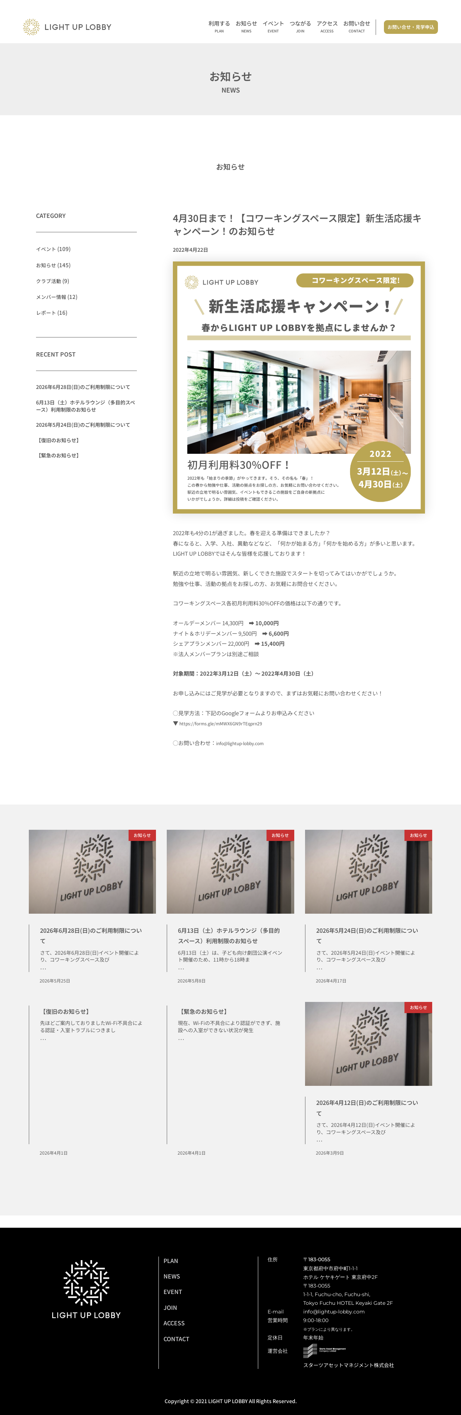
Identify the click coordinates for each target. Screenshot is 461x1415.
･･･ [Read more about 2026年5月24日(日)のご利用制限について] (319, 969)
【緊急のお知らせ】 (58, 455)
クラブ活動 (49, 280)
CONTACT (176, 1339)
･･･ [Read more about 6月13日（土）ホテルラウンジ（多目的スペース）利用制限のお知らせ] (181, 980)
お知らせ (246, 27)
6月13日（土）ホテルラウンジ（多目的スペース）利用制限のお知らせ (85, 405)
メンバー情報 (52, 296)
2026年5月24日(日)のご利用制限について (83, 424)
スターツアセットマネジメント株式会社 (348, 1365)
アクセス (327, 27)
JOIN (170, 1307)
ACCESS (174, 1323)
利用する (219, 27)
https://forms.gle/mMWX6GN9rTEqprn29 (229, 723)
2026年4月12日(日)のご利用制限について (368, 1118)
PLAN (171, 1260)
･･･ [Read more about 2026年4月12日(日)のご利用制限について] (319, 1153)
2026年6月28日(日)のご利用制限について (83, 386)
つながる (300, 27)
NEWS (172, 1276)
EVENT (173, 1291)
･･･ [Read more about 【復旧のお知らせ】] (43, 1051)
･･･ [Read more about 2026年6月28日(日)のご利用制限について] (43, 969)
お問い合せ (356, 27)
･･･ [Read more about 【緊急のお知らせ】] (181, 1051)
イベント (273, 27)
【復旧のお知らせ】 (58, 439)
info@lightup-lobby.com (246, 743)
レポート (47, 312)
